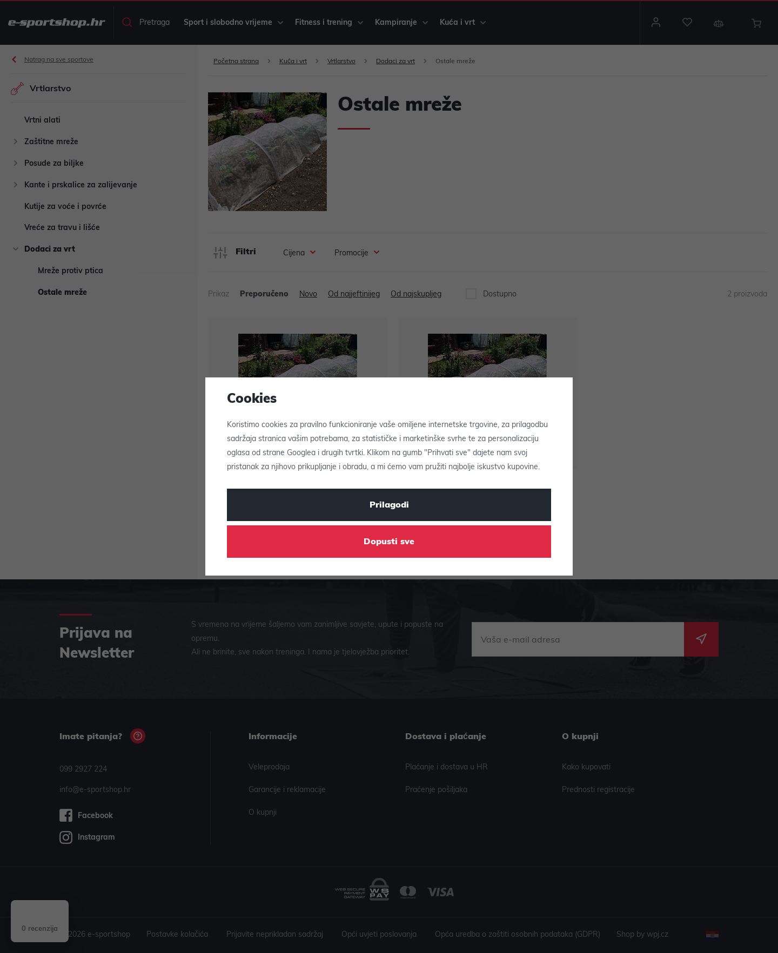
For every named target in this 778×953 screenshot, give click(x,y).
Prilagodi (389, 505)
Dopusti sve (389, 542)
